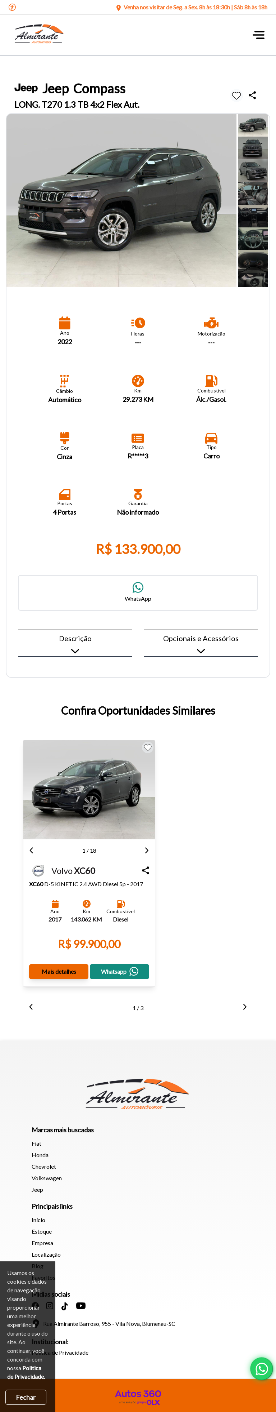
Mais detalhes (57, 966)
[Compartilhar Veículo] (139, 866)
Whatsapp (115, 967)
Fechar (26, 1397)
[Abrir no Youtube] (81, 1301)
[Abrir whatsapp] (261, 1368)
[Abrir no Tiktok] (64, 1302)
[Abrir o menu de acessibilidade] (12, 7)
